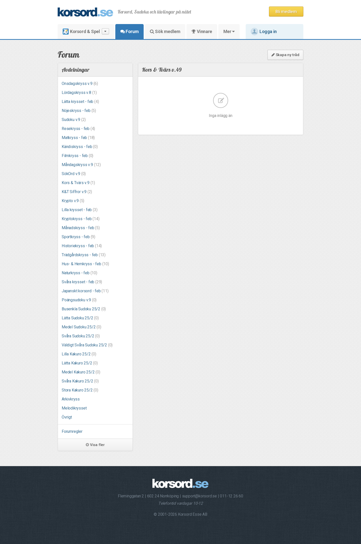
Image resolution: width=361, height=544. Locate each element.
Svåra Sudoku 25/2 (81, 336)
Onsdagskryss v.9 (80, 83)
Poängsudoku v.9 (79, 300)
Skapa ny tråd (285, 55)
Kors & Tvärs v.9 (78, 182)
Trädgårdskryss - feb (84, 254)
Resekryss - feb (78, 128)
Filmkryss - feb (77, 155)
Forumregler (72, 431)
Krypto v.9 (73, 200)
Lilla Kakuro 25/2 (79, 354)
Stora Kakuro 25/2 (80, 390)
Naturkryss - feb (79, 272)
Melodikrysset (74, 408)
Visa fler (95, 445)
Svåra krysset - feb (82, 282)
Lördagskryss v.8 (79, 92)
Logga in (264, 31)
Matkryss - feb (78, 137)
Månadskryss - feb (81, 227)
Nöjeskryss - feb (79, 110)
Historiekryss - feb (82, 245)
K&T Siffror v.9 (77, 191)
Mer (229, 31)
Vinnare (202, 31)
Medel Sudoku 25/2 (81, 327)
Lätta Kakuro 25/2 (80, 363)
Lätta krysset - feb (80, 101)
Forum (129, 31)
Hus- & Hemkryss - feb (85, 263)
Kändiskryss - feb (80, 146)
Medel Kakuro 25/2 (81, 372)
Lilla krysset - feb (79, 209)
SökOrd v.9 (74, 173)
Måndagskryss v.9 (81, 164)
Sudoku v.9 (74, 119)
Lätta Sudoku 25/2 (80, 318)
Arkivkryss (71, 399)
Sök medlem (165, 31)
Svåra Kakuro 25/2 (80, 381)
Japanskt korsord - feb (85, 291)
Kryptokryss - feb (81, 218)
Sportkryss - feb (78, 236)
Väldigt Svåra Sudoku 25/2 (87, 345)
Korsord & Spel (86, 31)
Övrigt (67, 417)
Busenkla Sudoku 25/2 (84, 309)
